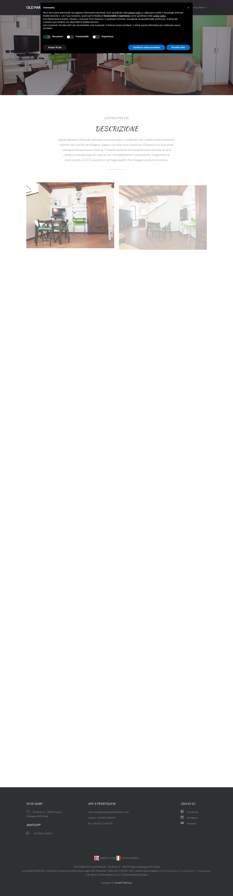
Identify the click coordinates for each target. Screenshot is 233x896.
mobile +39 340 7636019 (102, 817)
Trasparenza (204, 870)
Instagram (192, 817)
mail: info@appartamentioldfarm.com (108, 811)
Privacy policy (170, 870)
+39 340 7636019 (42, 833)
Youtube (191, 823)
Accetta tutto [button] (178, 47)
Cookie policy (187, 870)
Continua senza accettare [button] (146, 47)
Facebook (192, 811)
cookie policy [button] (159, 16)
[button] (188, 7)
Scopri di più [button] (55, 47)
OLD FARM (35, 7)
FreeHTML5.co (123, 882)
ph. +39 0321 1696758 (100, 823)
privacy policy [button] (135, 12)
